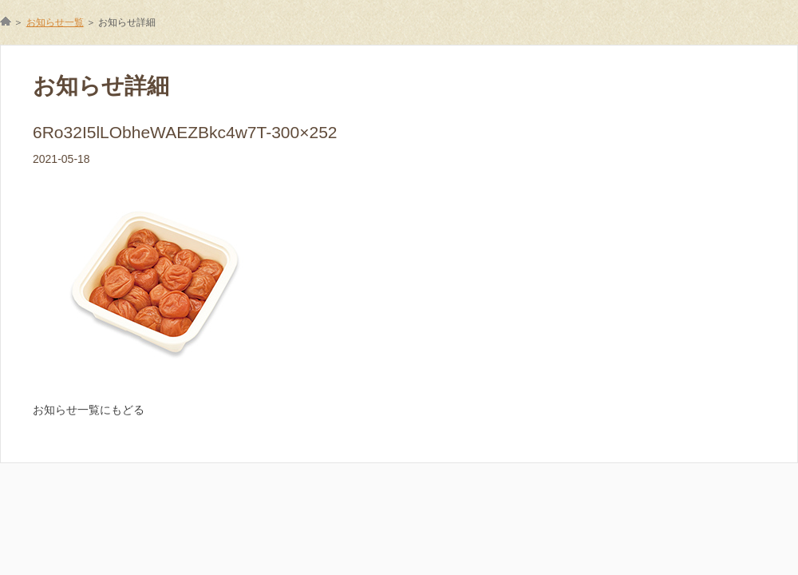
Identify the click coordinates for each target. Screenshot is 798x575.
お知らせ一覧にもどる (88, 409)
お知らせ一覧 (55, 22)
